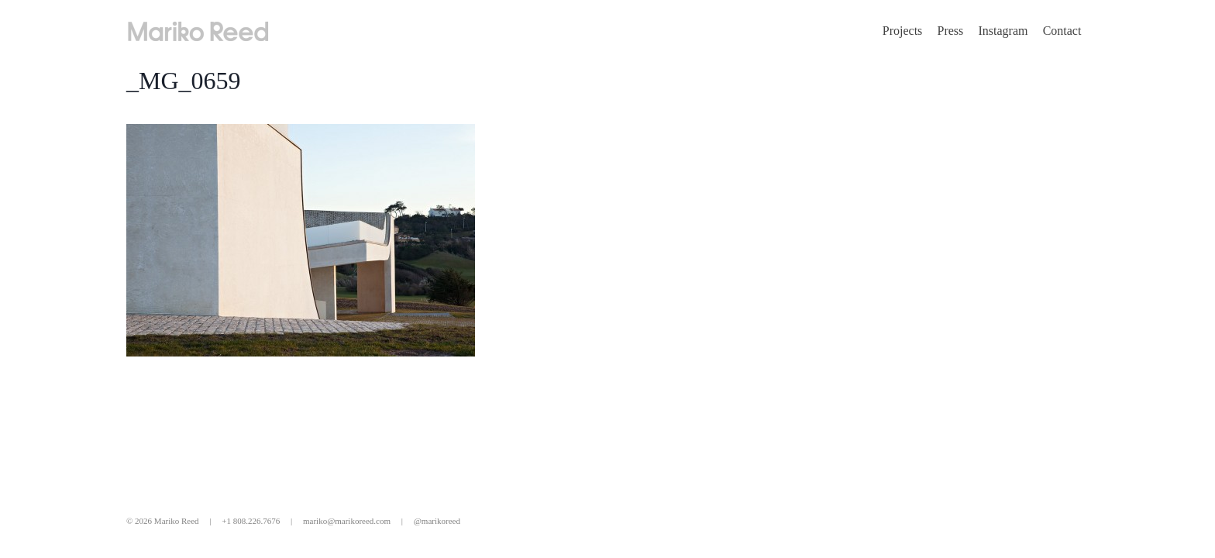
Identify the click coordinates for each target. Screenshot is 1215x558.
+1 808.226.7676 (251, 520)
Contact (1062, 30)
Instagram (1002, 30)
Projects (903, 30)
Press (951, 30)
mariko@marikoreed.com (347, 520)
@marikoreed (437, 520)
